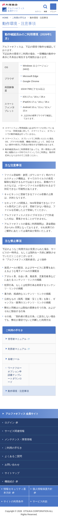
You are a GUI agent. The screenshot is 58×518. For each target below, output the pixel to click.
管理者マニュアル (19, 339)
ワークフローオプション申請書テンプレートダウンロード (15, 375)
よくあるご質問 (13, 456)
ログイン (38, 11)
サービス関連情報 (14, 431)
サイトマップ (12, 473)
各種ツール (13, 359)
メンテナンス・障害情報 (18, 439)
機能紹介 (11, 481)
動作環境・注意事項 (39, 18)
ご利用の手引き (19, 18)
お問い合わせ (12, 464)
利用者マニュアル (19, 349)
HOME (5, 18)
